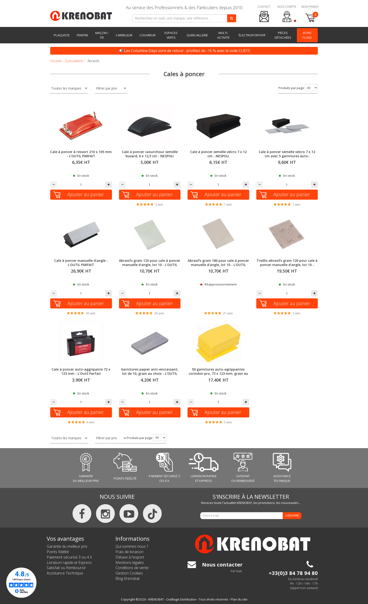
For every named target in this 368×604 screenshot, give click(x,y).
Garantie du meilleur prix (67, 546)
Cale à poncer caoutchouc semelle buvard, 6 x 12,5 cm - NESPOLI (150, 154)
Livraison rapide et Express (69, 562)
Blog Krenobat (127, 578)
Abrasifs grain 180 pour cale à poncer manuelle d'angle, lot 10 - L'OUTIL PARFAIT (218, 264)
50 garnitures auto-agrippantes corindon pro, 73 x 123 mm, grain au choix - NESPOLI (218, 373)
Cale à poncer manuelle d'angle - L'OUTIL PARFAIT (81, 262)
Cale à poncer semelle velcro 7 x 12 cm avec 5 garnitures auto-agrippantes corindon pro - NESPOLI (286, 156)
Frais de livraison (129, 551)
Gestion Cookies (129, 573)
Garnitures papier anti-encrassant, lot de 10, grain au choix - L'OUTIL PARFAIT (149, 373)
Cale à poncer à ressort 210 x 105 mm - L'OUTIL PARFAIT (81, 154)
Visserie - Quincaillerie (66, 61)
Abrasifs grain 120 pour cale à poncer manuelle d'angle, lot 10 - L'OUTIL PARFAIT (149, 264)
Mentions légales (129, 562)
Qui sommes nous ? (131, 546)
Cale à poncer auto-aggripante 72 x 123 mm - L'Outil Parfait (81, 371)
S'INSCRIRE (292, 516)
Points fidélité (58, 551)
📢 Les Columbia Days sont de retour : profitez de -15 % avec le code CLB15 (184, 50)
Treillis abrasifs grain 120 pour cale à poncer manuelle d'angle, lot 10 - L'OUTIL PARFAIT (287, 264)
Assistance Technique (65, 573)
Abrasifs (94, 61)
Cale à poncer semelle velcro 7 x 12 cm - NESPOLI (218, 154)
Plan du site (239, 599)
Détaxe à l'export (129, 557)
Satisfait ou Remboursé (66, 567)
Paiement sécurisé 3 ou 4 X (69, 557)
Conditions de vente (132, 567)
